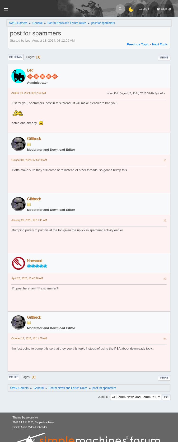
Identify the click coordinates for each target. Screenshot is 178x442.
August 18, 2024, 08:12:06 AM (28, 92)
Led (30, 70)
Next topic (160, 44)
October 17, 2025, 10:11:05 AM (29, 338)
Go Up (13, 377)
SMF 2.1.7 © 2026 (23, 422)
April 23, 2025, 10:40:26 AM (27, 278)
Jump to (103, 397)
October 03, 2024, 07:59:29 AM (29, 160)
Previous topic (138, 44)
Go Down (15, 57)
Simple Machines (44, 422)
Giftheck (34, 139)
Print (164, 57)
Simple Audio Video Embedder (30, 427)
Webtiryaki (32, 417)
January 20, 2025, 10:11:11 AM (29, 220)
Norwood (34, 261)
